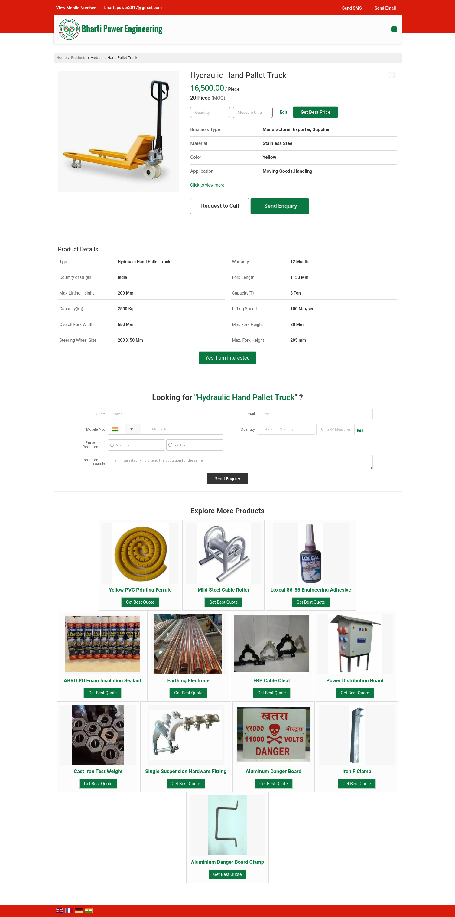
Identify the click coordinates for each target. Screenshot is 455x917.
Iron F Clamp (356, 771)
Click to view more (207, 185)
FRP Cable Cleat (271, 680)
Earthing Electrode (188, 680)
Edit (283, 112)
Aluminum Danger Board (273, 771)
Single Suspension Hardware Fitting (185, 771)
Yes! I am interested (227, 358)
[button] (76, 7)
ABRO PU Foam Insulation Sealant (102, 680)
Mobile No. (95, 429)
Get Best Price (315, 112)
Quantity (247, 429)
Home (62, 57)
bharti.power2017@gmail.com (133, 7)
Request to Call (220, 206)
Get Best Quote (140, 602)
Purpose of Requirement (94, 445)
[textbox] (253, 112)
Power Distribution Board (355, 680)
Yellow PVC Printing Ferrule (140, 590)
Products (78, 57)
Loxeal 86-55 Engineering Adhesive (311, 590)
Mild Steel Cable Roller (223, 590)
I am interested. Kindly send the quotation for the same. (240, 462)
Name (100, 413)
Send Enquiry (280, 206)
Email (250, 413)
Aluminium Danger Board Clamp (227, 862)
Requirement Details (94, 462)
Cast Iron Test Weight (98, 771)
